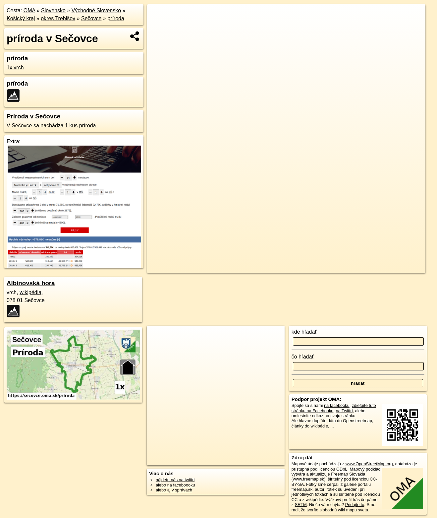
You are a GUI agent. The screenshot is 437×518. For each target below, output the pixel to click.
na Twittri (344, 410)
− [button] (158, 26)
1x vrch (15, 67)
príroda (115, 18)
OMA (29, 10)
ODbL (341, 469)
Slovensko (53, 10)
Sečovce (91, 18)
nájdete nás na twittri (175, 479)
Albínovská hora (31, 283)
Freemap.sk (347, 238)
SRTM (301, 504)
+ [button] (158, 16)
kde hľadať (304, 332)
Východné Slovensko (96, 10)
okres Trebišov (58, 18)
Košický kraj (21, 18)
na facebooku (337, 405)
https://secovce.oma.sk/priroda (396, 238)
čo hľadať (303, 356)
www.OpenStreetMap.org (369, 463)
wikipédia (30, 292)
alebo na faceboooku (175, 485)
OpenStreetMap (314, 238)
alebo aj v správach (174, 489)
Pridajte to (354, 504)
